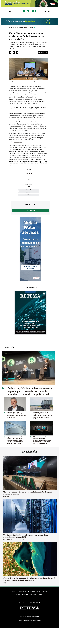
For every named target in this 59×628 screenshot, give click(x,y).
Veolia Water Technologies (13, 540)
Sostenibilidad (27, 28)
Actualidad (14, 28)
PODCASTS (17, 594)
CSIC (5, 583)
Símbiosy (28, 192)
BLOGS (38, 591)
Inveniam (29, 173)
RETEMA (6, 496)
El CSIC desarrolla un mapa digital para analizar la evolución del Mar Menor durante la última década (30, 579)
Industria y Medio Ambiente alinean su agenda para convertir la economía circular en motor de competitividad (30, 391)
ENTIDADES (25, 594)
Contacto (42, 594)
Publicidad (33, 594)
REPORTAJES (31, 591)
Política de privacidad (33, 617)
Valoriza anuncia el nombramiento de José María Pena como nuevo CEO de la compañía (16, 415)
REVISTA (14, 591)
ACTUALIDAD (22, 591)
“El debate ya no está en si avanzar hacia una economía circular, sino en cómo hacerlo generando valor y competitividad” (42, 440)
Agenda (44, 591)
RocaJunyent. (18, 142)
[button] (10, 52)
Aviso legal (23, 617)
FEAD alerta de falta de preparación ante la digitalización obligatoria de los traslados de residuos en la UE (42, 415)
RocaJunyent (29, 194)
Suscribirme (30, 210)
